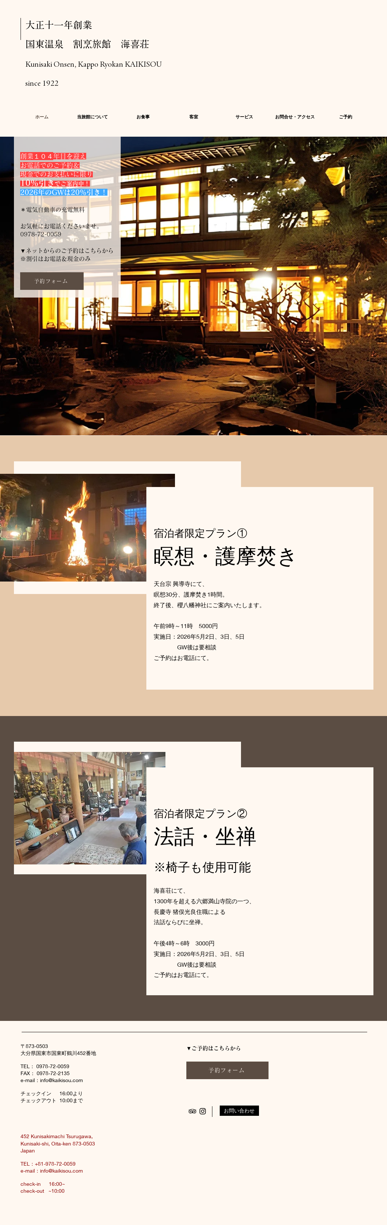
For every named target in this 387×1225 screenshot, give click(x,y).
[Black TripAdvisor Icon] (192, 1111)
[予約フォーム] (52, 281)
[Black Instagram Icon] (202, 1111)
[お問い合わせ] (239, 1111)
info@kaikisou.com (61, 1080)
